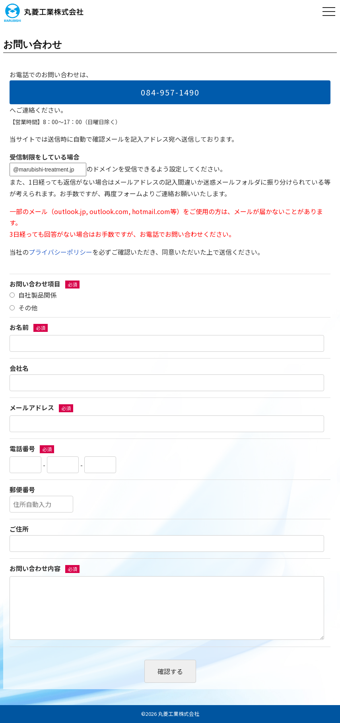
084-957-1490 (170, 92)
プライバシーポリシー (60, 252)
